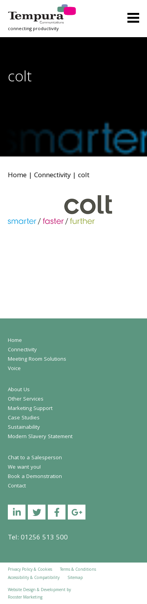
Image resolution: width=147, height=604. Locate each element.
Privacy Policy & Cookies (30, 569)
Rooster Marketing (25, 598)
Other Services (26, 399)
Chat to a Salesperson (35, 458)
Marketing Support (30, 408)
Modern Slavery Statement (40, 437)
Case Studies (24, 418)
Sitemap (75, 578)
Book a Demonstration (35, 477)
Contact (17, 486)
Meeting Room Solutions (37, 359)
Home (17, 176)
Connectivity (52, 176)
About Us (19, 390)
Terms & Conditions (78, 569)
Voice (14, 369)
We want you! (24, 467)
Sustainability (24, 427)
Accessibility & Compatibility (34, 578)
